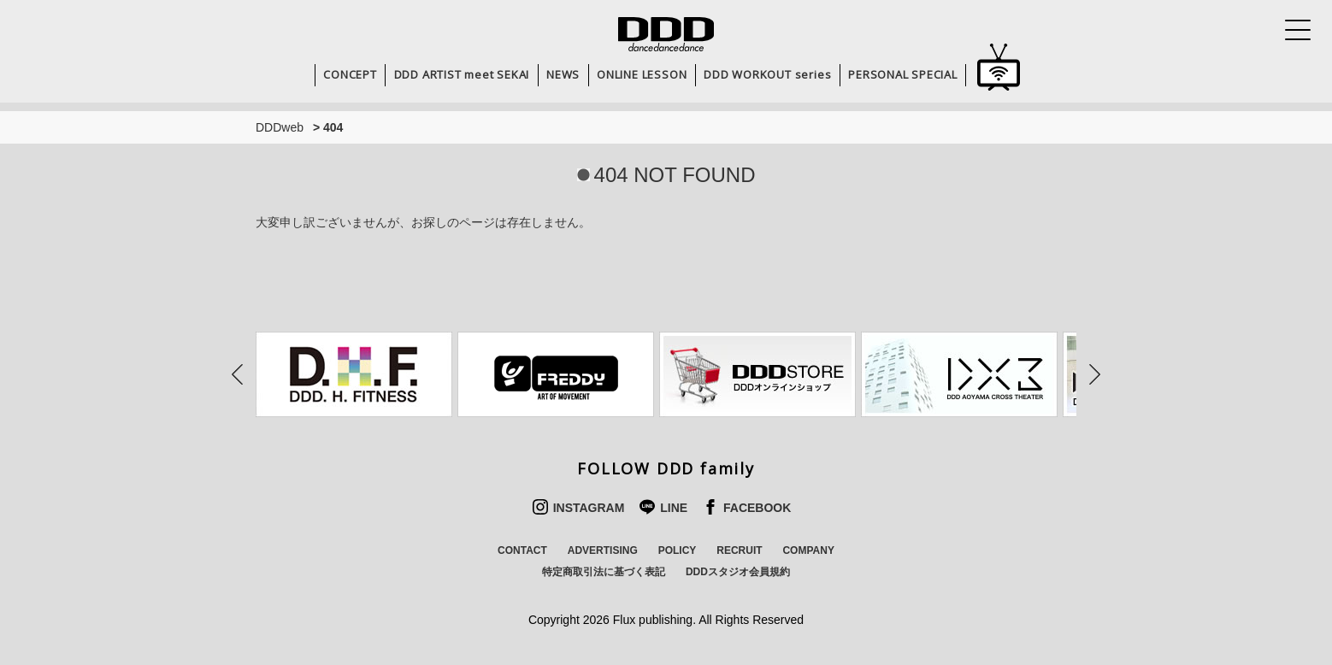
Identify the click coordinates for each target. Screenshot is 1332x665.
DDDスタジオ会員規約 (738, 572)
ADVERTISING (603, 550)
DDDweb (280, 127)
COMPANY (808, 550)
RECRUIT (739, 550)
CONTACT (522, 550)
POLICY (677, 550)
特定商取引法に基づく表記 (603, 572)
